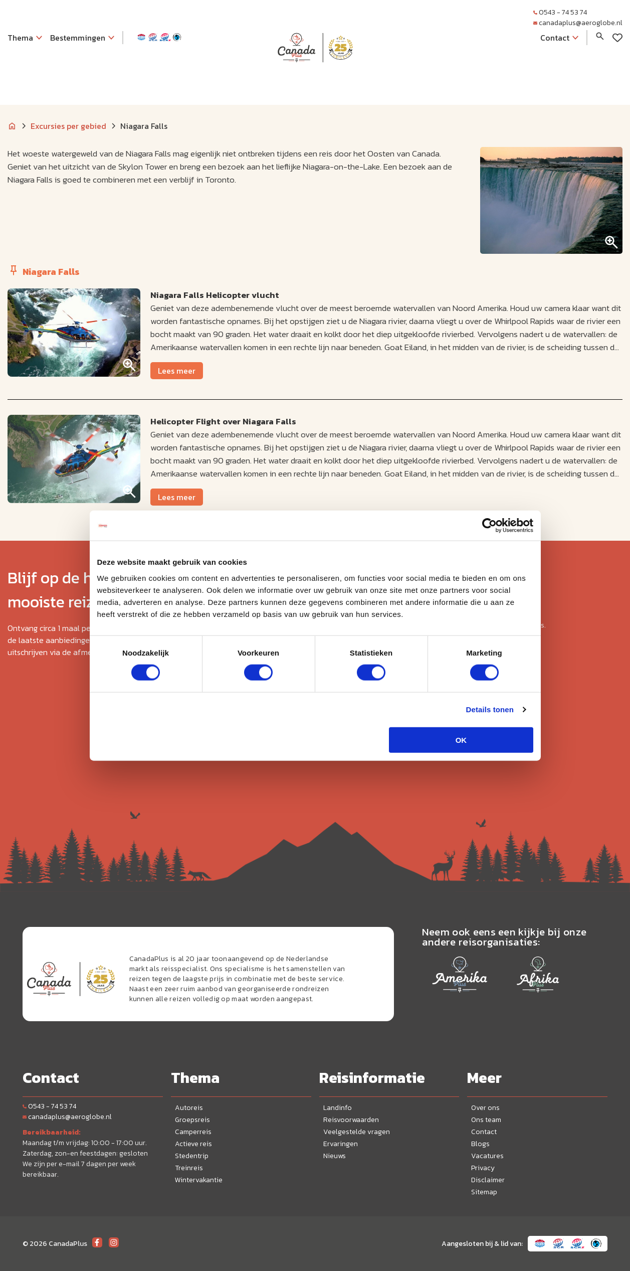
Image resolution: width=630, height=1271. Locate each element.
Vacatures (487, 1156)
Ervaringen (340, 1144)
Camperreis (193, 1132)
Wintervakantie (199, 1180)
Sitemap (484, 1192)
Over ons (485, 1107)
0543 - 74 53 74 (560, 12)
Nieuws (334, 1156)
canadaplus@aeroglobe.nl (577, 23)
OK (461, 739)
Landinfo (337, 1107)
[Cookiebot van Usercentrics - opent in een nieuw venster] (489, 525)
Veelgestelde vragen (356, 1132)
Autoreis (189, 1107)
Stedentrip (191, 1156)
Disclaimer (488, 1180)
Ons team (486, 1120)
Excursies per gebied (68, 126)
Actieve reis (193, 1144)
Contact (484, 1132)
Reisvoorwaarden (351, 1120)
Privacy (483, 1168)
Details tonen (490, 709)
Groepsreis (192, 1120)
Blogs (480, 1144)
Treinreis (189, 1168)
